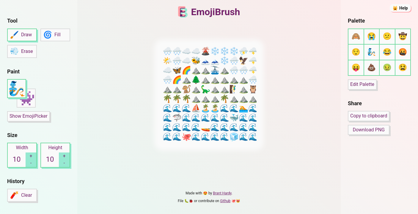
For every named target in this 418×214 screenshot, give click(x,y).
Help (403, 8)
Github (225, 201)
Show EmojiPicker (29, 116)
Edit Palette (362, 84)
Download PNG (369, 130)
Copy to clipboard (368, 116)
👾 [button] (26, 98)
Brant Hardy (222, 193)
